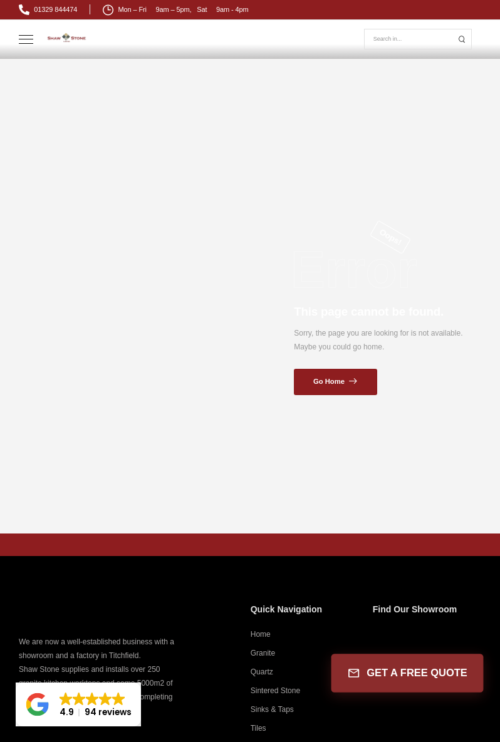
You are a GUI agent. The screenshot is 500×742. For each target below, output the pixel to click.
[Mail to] (48, 9)
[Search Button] (461, 39)
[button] (78, 704)
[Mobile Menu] (26, 39)
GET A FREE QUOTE (407, 673)
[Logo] (67, 37)
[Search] (409, 39)
